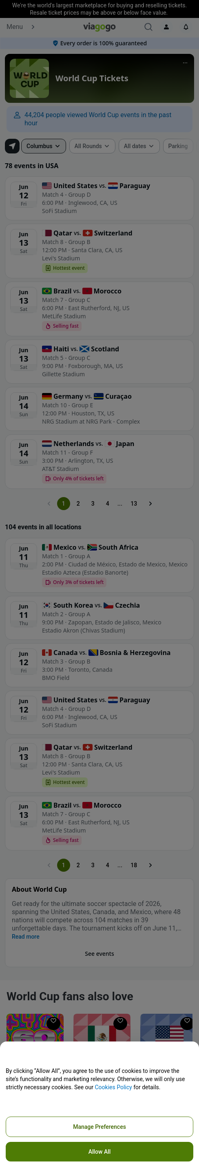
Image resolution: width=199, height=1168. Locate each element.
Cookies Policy (113, 1087)
